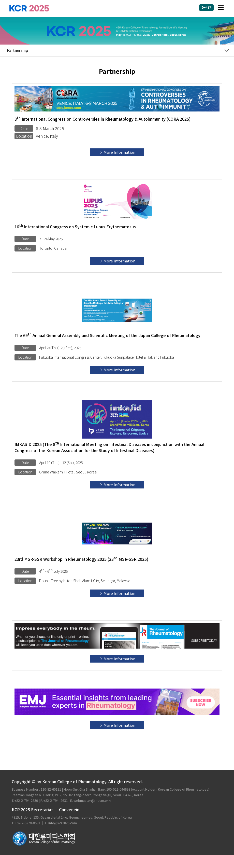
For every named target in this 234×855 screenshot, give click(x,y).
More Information (117, 152)
